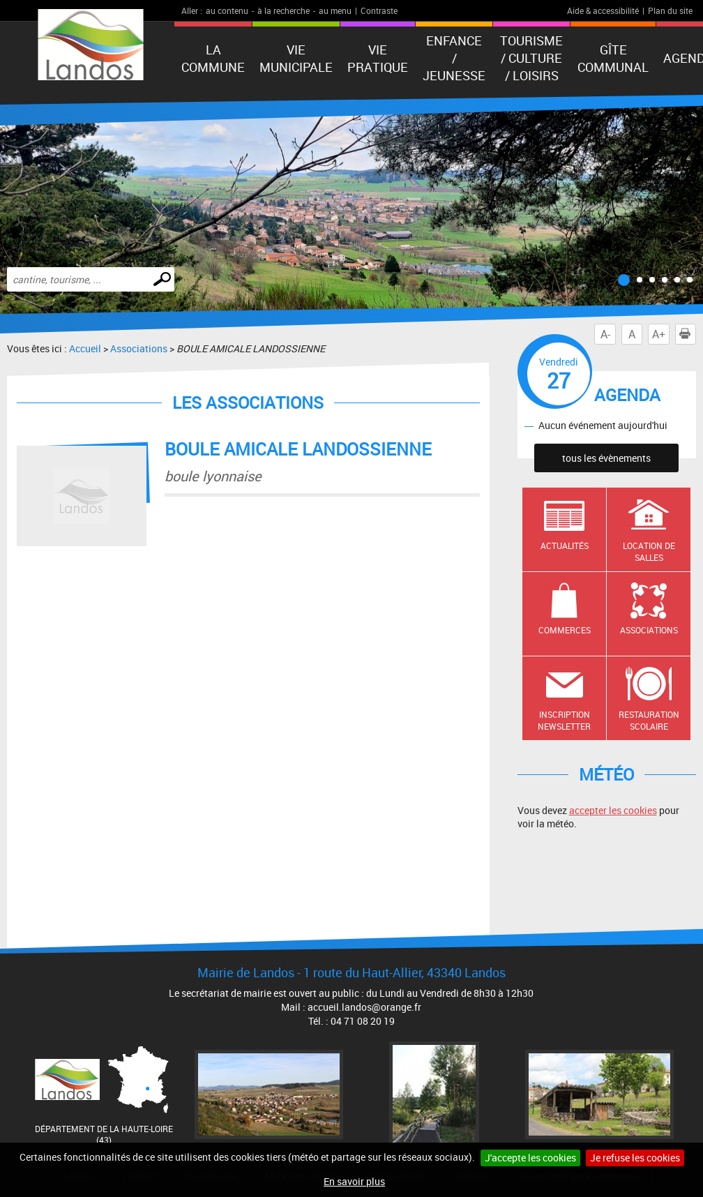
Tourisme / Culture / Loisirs (531, 58)
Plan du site (670, 10)
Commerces (564, 629)
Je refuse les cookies (635, 1157)
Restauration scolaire (649, 720)
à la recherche (283, 10)
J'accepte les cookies (530, 1157)
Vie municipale (296, 58)
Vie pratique (377, 58)
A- (605, 334)
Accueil (85, 348)
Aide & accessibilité (603, 10)
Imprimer (687, 334)
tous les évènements (606, 458)
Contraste (379, 10)
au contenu (227, 10)
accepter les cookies (613, 810)
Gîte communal (613, 58)
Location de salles (649, 551)
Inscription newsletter (564, 720)
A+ (658, 334)
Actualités (565, 545)
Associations (138, 348)
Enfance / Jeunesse (454, 58)
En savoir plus (354, 1181)
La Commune (213, 58)
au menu (335, 10)
